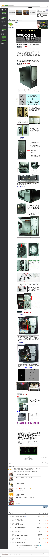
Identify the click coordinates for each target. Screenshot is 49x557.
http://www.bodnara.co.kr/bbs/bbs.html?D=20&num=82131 (26, 26)
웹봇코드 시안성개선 (31, 15)
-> (3, 22)
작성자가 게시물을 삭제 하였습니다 (19, 519)
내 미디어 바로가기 (3, 38)
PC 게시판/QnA (3, 21)
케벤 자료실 (2, 34)
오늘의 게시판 (2, 18)
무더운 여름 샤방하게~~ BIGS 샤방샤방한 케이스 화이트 (22, 535)
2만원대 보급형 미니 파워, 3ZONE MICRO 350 (20, 515)
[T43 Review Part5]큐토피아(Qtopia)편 (20, 516)
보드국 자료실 (2, 33)
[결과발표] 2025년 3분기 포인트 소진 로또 (42, 16)
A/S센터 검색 (2, 30)
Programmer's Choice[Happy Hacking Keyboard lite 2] (22, 539)
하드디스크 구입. (25, 15)
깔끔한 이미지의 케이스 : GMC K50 (19, 520)
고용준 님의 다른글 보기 (44, 457)
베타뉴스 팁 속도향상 (17, 534)
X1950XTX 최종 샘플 (17, 538)
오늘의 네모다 (2, 26)
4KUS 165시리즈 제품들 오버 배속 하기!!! (20, 542)
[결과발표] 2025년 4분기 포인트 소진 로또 (42, 15)
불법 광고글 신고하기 (45, 462)
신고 (29, 477)
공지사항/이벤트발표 (3, 13)
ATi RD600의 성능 (17, 523)
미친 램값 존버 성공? (18, 15)
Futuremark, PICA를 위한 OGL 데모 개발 (20, 530)
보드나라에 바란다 (3, 25)
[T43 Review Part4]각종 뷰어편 (19, 524)
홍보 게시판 (2, 43)
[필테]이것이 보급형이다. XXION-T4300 (20, 527)
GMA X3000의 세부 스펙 (18, 531)
